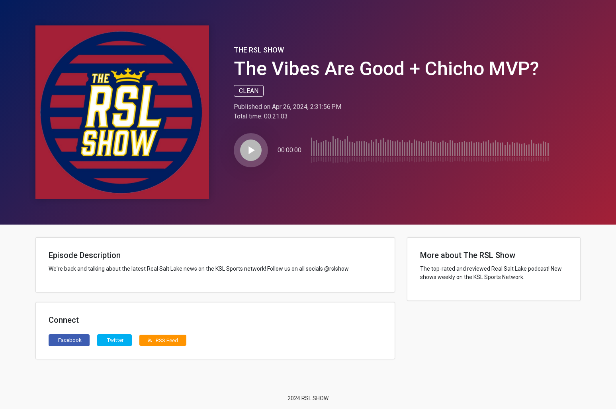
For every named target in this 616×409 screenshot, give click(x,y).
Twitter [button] (115, 340)
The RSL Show (259, 50)
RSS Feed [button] (162, 340)
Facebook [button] (70, 340)
